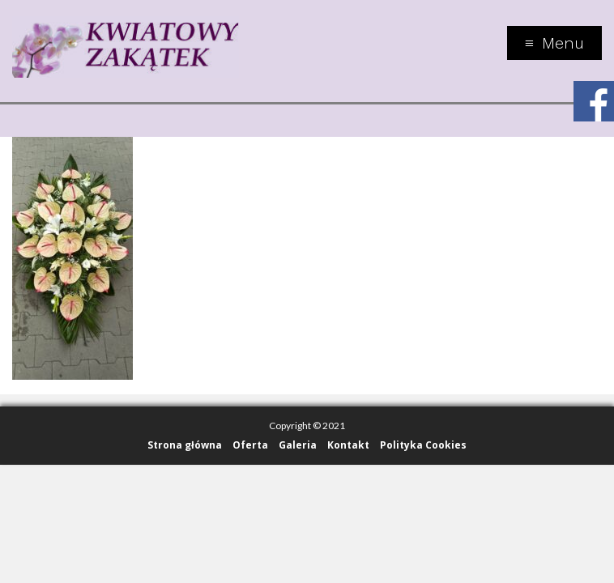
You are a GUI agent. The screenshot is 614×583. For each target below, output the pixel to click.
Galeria (298, 445)
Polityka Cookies (423, 445)
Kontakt (348, 445)
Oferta (250, 445)
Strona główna (184, 445)
